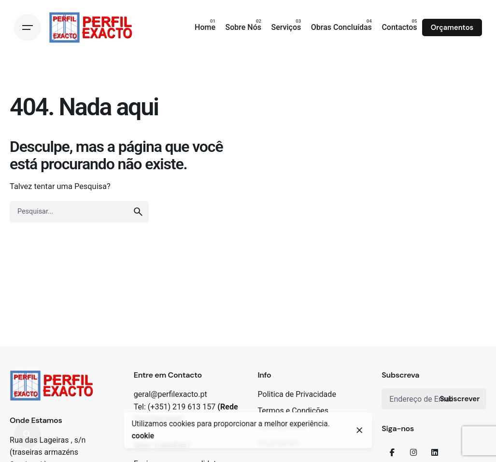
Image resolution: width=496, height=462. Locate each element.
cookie (143, 436)
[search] (138, 211)
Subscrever (459, 399)
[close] (359, 430)
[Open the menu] (27, 27)
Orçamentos (452, 27)
